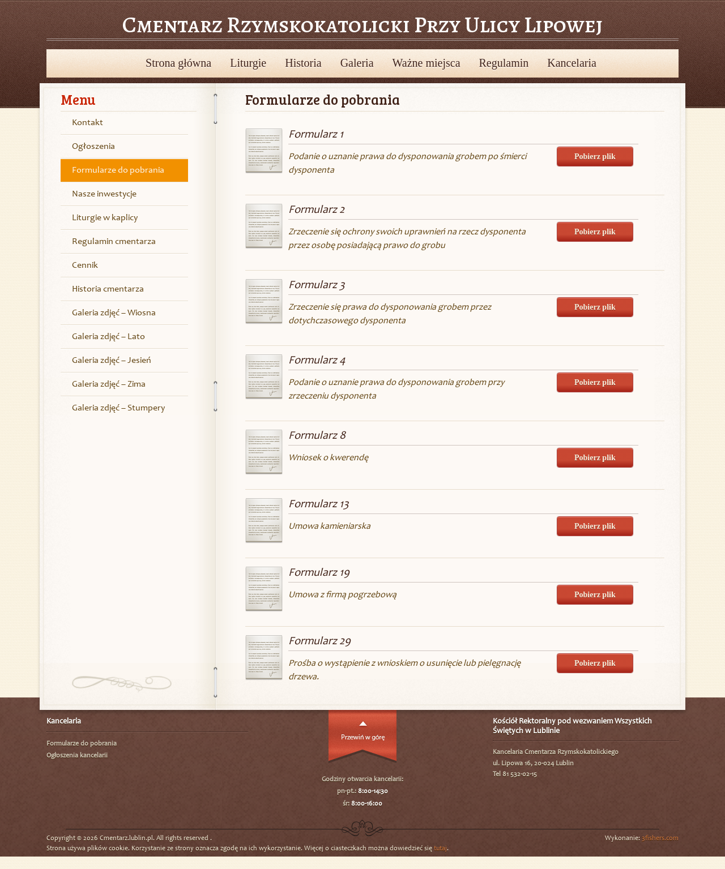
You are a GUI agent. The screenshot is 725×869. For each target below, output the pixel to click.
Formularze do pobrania (118, 170)
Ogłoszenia (93, 146)
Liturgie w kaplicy (105, 217)
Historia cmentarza (108, 289)
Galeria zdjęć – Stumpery (118, 408)
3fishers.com (660, 838)
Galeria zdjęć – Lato (108, 336)
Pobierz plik (595, 156)
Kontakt (87, 122)
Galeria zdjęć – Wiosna (114, 313)
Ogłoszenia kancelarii (77, 755)
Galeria (357, 63)
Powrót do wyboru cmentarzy (60, 63)
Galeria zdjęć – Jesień (111, 360)
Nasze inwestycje (104, 194)
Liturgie (248, 63)
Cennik (85, 265)
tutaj (440, 848)
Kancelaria (571, 63)
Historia (303, 63)
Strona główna (178, 63)
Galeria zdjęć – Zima (109, 384)
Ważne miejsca (426, 63)
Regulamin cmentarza (114, 241)
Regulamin (504, 63)
